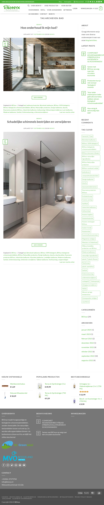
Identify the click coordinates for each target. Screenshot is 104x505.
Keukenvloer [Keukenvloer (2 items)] (86, 231)
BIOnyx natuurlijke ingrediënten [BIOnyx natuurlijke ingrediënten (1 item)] (88, 158)
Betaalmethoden (66, 497)
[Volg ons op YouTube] (101, 2)
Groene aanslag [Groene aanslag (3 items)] (87, 200)
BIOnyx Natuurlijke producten (40, 107)
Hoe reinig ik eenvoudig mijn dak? (93, 110)
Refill (43, 10)
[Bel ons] (94, 2)
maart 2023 (86, 334)
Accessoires (33, 14)
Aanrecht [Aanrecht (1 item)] (85, 136)
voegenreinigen (63, 260)
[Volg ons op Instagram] (88, 2)
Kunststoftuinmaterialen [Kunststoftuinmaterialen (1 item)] (90, 235)
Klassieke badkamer (36, 257)
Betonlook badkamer (46, 105)
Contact (43, 14)
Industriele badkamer (30, 110)
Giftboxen (67, 10)
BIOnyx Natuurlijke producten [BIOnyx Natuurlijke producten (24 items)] (88, 163)
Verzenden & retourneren (47, 497)
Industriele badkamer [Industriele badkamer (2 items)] (89, 207)
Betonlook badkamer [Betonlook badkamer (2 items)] (89, 140)
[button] (79, 1)
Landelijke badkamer (50, 257)
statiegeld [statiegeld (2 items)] (85, 281)
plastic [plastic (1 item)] (84, 259)
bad (25, 105)
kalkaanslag (41, 110)
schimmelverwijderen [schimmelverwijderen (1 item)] (89, 278)
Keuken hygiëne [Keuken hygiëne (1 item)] (87, 214)
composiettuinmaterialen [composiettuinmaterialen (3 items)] (90, 176)
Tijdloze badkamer (42, 260)
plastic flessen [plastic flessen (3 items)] (93, 259)
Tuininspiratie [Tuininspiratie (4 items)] (95, 281)
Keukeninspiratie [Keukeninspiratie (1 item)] (87, 218)
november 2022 (88, 347)
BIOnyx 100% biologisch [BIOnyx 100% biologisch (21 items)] (90, 143)
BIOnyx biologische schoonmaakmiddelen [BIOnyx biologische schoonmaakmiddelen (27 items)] (89, 148)
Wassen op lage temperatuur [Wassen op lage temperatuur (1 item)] (87, 293)
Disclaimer (6, 498)
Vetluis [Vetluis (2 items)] (84, 288)
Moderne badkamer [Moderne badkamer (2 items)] (88, 252)
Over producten (52, 6)
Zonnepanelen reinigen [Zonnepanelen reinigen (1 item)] (89, 298)
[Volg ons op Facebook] (86, 2)
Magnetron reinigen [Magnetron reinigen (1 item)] (88, 239)
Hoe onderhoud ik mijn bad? (39, 27)
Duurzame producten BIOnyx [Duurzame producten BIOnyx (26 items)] (89, 191)
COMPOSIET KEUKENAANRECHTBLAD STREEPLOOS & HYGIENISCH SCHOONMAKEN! (54, 423)
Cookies (5, 497)
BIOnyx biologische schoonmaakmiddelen (16, 107)
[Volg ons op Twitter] (90, 2)
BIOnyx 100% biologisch (62, 105)
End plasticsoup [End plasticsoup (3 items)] (87, 196)
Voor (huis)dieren (54, 10)
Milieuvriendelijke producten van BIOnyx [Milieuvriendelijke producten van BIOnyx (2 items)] (89, 247)
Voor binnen (33, 10)
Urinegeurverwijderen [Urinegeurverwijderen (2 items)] (89, 285)
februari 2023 (87, 338)
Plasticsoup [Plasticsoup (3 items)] (86, 263)
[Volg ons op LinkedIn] (99, 2)
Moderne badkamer (9, 112)
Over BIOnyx (37, 6)
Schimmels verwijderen (28, 260)
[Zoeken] (28, 5)
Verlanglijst (67, 2)
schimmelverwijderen (41, 112)
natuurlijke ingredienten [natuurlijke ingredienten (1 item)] (90, 256)
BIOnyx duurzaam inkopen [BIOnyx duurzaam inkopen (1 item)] (90, 153)
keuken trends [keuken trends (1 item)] (86, 228)
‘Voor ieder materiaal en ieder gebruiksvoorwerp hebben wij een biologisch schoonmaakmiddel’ (95, 97)
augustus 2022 (87, 360)
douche (65, 107)
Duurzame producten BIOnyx (12, 110)
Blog (60, 2)
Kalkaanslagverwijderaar (54, 110)
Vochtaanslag (53, 260)
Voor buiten (66, 6)
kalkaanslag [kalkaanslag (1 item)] (86, 211)
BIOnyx (52, 14)
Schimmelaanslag (27, 112)
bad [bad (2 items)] (91, 136)
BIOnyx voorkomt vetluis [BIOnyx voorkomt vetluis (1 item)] (90, 168)
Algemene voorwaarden (22, 498)
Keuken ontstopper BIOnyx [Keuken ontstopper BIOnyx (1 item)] (88, 223)
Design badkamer (56, 107)
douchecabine (59, 255)
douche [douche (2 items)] (84, 183)
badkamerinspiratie (33, 105)
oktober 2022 (87, 351)
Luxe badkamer (67, 110)
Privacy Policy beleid (83, 497)
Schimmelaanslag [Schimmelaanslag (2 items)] (87, 274)
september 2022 (88, 356)
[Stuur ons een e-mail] (92, 2)
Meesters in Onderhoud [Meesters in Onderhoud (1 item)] (89, 242)
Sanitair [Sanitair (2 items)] (84, 270)
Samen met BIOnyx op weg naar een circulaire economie (93, 71)
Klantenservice (30, 497)
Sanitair (19, 112)
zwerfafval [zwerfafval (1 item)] (85, 302)
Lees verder (39, 97)
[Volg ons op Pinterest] (97, 2)
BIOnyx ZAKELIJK (16, 497)
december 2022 (88, 343)
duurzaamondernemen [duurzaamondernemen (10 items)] (89, 187)
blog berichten (91, 40)
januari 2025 (86, 330)
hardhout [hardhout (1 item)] (85, 203)
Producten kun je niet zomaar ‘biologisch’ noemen (94, 83)
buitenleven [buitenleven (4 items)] (86, 172)
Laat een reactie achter (67, 112)
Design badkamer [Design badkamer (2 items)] (88, 179)
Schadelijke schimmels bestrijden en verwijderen (39, 121)
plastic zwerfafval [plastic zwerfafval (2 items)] (87, 266)
